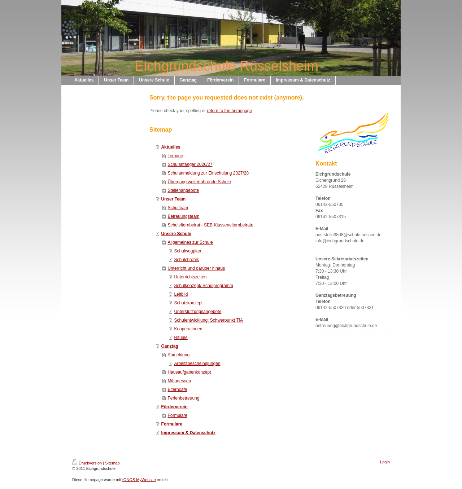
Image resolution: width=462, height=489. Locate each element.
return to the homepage (229, 110)
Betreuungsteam (183, 216)
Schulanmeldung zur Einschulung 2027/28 (208, 173)
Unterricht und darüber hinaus (196, 268)
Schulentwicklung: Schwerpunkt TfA (208, 320)
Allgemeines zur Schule (190, 242)
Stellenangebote (183, 190)
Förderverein (174, 406)
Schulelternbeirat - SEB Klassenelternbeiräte (210, 225)
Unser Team (173, 199)
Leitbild (181, 294)
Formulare (177, 415)
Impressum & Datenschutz (188, 432)
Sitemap (112, 463)
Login (385, 462)
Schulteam (177, 207)
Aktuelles (170, 147)
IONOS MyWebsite (139, 479)
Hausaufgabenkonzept (189, 372)
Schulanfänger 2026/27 (189, 164)
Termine (175, 155)
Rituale (180, 337)
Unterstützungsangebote (197, 311)
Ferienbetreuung (183, 398)
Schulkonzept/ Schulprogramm (203, 285)
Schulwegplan (187, 251)
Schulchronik (186, 259)
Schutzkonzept (188, 302)
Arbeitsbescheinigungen (197, 363)
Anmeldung (178, 354)
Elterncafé (177, 389)
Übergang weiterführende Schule (199, 181)
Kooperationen (188, 328)
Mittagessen (179, 380)
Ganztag (169, 346)
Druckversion (87, 463)
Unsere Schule (176, 233)
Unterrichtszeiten (190, 276)
